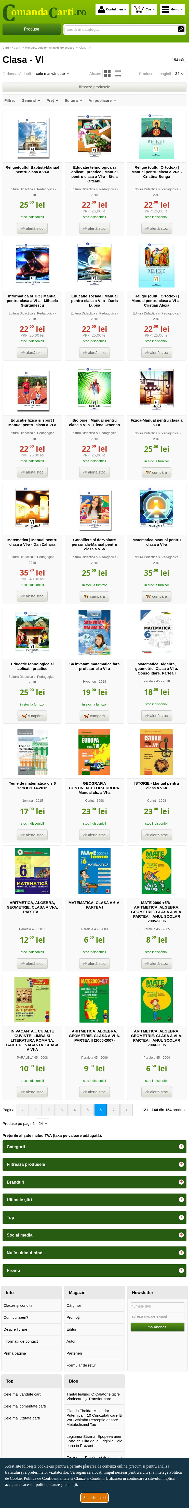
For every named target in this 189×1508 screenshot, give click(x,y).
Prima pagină (15, 1353)
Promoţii (73, 1317)
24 (179, 73)
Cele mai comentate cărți (25, 1406)
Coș (143, 9)
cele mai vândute (52, 73)
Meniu (170, 9)
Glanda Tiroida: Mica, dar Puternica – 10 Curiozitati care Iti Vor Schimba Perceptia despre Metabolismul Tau (94, 1418)
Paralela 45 (151, 681)
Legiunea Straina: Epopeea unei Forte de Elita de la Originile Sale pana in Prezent (94, 1441)
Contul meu (110, 9)
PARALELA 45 (27, 1057)
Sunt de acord (94, 1498)
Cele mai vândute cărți (23, 1394)
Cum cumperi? (16, 1317)
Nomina (27, 800)
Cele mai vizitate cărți (22, 1418)
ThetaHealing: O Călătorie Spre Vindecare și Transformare (93, 1396)
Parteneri (74, 1353)
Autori (71, 1341)
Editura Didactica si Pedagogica (31, 189)
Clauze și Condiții (89, 1478)
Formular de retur (81, 1365)
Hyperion (89, 681)
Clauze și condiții (18, 1305)
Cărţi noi (73, 1305)
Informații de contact (21, 1341)
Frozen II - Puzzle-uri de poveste (94, 1457)
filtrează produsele (94, 87)
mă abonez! (157, 1327)
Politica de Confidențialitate (47, 1478)
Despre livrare (15, 1329)
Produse (31, 29)
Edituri (71, 1329)
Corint (89, 800)
